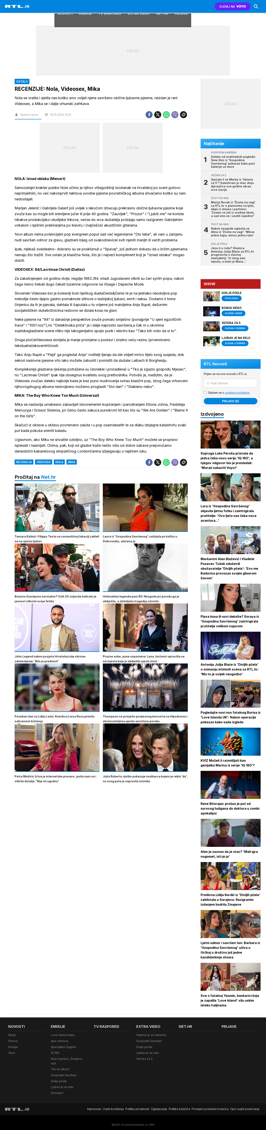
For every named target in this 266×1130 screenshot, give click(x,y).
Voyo (11, 1051)
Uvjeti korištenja (113, 1104)
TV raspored (109, 6)
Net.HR (162, 6)
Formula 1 (57, 1089)
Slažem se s (229, 392)
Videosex (44, 462)
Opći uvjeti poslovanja (244, 1104)
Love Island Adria (62, 1035)
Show (210, 284)
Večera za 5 (144, 1057)
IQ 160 (55, 1051)
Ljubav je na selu (62, 1083)
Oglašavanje (159, 1104)
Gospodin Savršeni (63, 1072)
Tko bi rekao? (60, 1067)
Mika (71, 462)
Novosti (65, 6)
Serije (12, 1035)
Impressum (94, 1104)
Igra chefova (59, 1040)
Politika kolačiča (179, 1104)
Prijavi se (231, 401)
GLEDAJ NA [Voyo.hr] (232, 6)
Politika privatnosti (137, 1104)
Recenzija (24, 462)
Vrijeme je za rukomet (151, 1035)
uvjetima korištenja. (237, 392)
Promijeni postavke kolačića (210, 1104)
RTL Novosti (215, 364)
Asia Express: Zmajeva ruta (66, 1059)
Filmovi (13, 1040)
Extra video (139, 6)
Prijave (181, 6)
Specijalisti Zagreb (63, 1046)
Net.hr (48, 477)
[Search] (255, 6)
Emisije (85, 6)
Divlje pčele (59, 1078)
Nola (59, 462)
